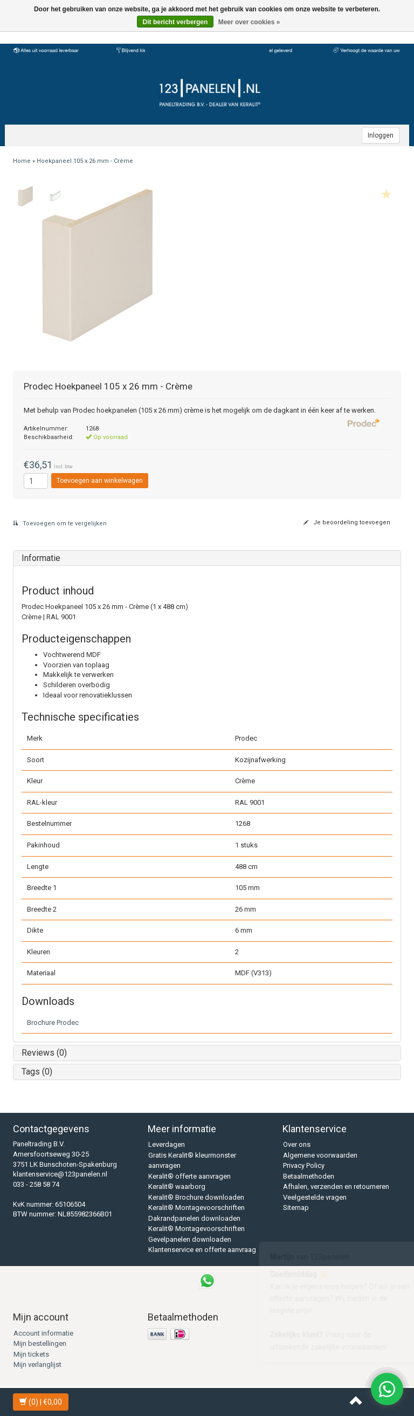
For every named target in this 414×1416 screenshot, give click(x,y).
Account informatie (43, 1333)
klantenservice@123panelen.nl (60, 1174)
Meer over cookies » (249, 22)
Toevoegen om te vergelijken (60, 523)
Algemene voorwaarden (320, 1155)
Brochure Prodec (53, 1022)
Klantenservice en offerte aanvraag (202, 1250)
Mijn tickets (31, 1354)
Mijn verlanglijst (37, 1364)
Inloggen (381, 135)
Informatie (41, 558)
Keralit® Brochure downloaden (196, 1197)
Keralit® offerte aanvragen (189, 1176)
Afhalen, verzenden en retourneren (336, 1186)
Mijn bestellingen (39, 1343)
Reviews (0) (44, 1053)
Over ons (296, 1144)
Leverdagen (166, 1144)
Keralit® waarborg (176, 1186)
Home (22, 161)
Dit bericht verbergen (175, 22)
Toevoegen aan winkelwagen (100, 480)
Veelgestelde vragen (315, 1197)
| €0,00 (40, 1402)
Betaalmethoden (308, 1176)
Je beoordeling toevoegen (346, 522)
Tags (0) (37, 1071)
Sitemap (296, 1207)
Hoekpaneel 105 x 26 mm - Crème (85, 161)
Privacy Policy (304, 1165)
